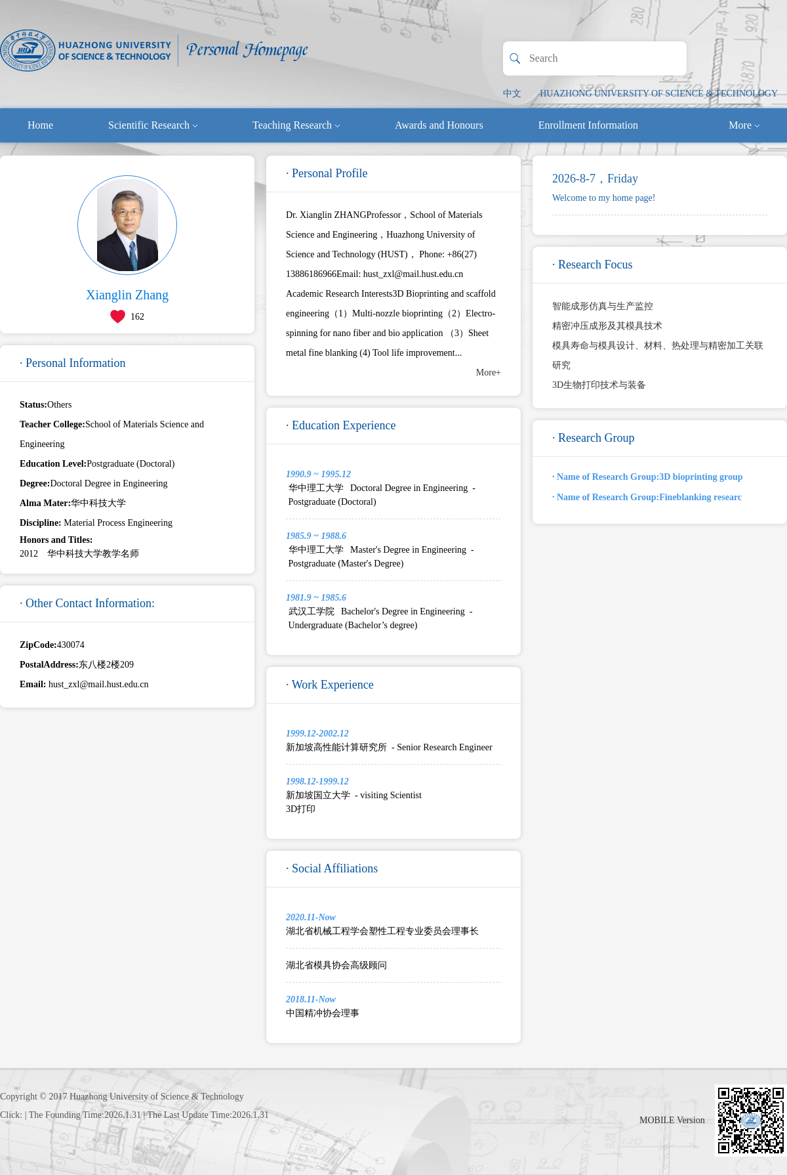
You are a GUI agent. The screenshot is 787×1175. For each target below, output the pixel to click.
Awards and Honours (439, 125)
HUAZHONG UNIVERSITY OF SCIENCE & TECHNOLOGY (659, 93)
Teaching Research (296, 125)
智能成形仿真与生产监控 (602, 306)
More (744, 125)
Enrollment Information (588, 125)
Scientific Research (152, 125)
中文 (512, 93)
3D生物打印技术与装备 (599, 385)
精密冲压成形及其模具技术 (607, 326)
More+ (488, 372)
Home (40, 125)
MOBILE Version (672, 1120)
